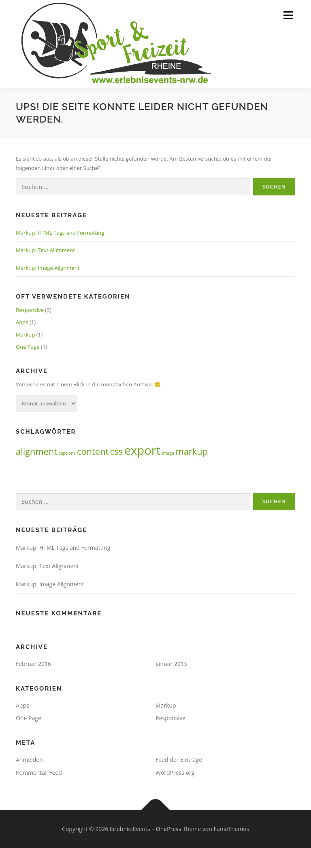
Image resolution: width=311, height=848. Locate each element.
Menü (288, 15)
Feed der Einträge (179, 759)
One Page (28, 346)
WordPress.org (175, 772)
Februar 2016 (33, 664)
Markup (25, 334)
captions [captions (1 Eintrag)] (67, 453)
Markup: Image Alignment (47, 267)
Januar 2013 (171, 664)
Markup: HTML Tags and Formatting (60, 232)
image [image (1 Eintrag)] (168, 453)
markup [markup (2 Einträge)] (191, 451)
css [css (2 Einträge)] (116, 451)
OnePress (168, 829)
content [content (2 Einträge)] (93, 451)
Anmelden (29, 759)
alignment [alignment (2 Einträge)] (36, 451)
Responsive (30, 310)
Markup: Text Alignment (45, 250)
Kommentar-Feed (39, 772)
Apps (22, 322)
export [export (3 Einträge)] (142, 450)
